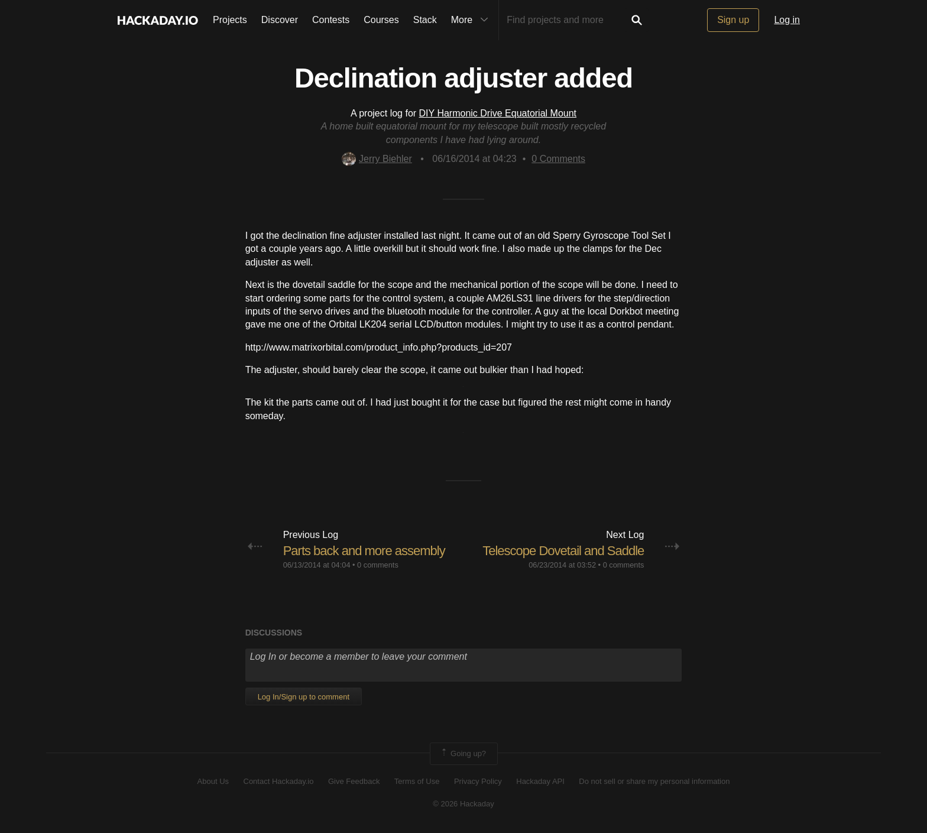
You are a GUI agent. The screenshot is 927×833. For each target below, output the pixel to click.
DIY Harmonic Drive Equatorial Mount (497, 113)
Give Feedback (354, 781)
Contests (330, 20)
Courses (381, 20)
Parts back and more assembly (364, 550)
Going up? (463, 753)
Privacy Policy (478, 781)
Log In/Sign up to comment (303, 696)
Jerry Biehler (377, 159)
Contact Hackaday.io (279, 781)
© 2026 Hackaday (463, 803)
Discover (279, 20)
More (472, 20)
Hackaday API (540, 781)
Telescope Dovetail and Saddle (563, 550)
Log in (787, 20)
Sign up (733, 20)
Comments (558, 159)
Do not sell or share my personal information (654, 781)
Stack (425, 20)
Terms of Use (417, 781)
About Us (213, 781)
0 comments (377, 564)
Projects (230, 20)
